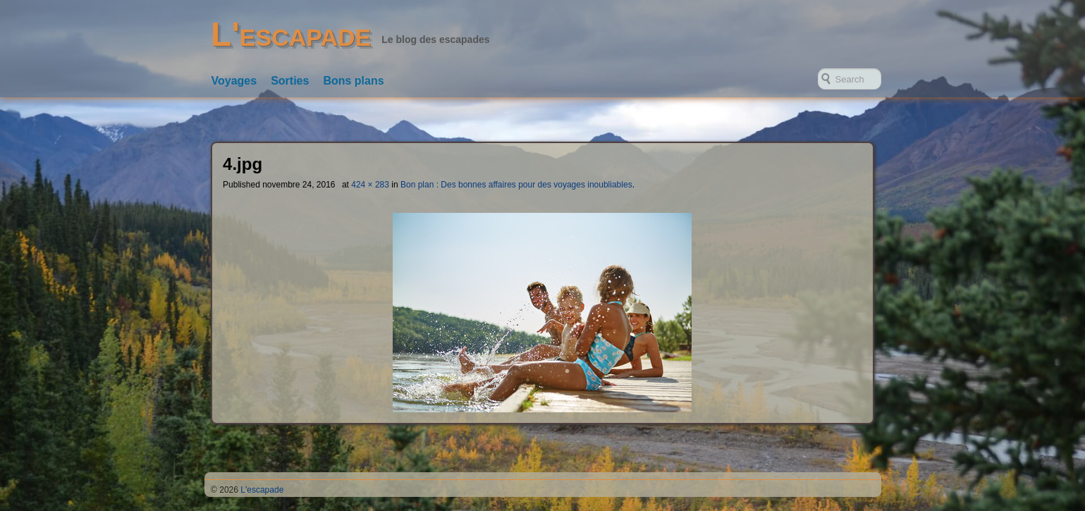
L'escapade (291, 34)
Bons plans (353, 81)
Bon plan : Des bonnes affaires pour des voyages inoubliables (516, 185)
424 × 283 (370, 185)
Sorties (290, 81)
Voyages (234, 81)
